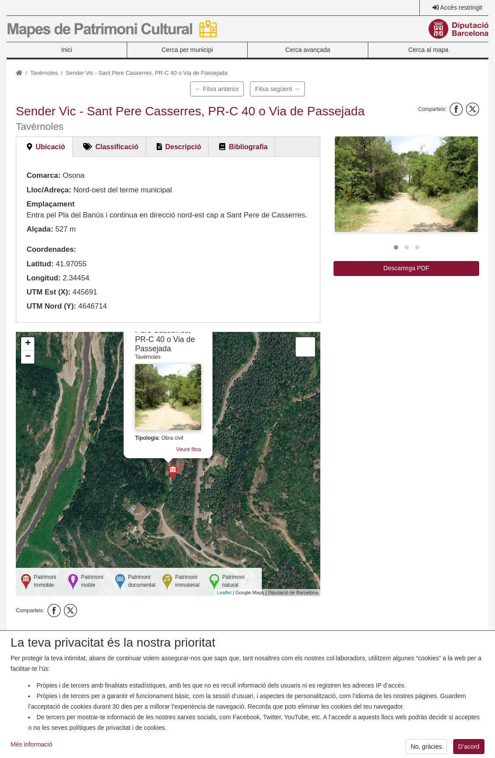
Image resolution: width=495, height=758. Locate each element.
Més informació (31, 750)
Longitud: (43, 278)
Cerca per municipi (187, 49)
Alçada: (39, 229)
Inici (66, 49)
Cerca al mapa (428, 49)
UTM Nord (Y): (51, 306)
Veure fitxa (188, 449)
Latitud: (40, 264)
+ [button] (28, 343)
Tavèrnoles (44, 73)
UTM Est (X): (48, 292)
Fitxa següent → (277, 88)
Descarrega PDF (406, 268)
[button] (406, 184)
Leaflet (224, 592)
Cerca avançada (308, 49)
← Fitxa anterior (217, 88)
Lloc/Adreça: (48, 190)
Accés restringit (461, 7)
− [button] (28, 357)
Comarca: (43, 175)
